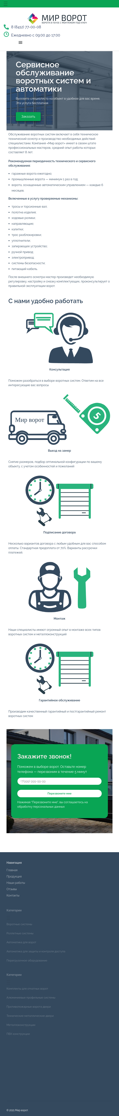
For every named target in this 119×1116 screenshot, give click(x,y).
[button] (20, 42)
